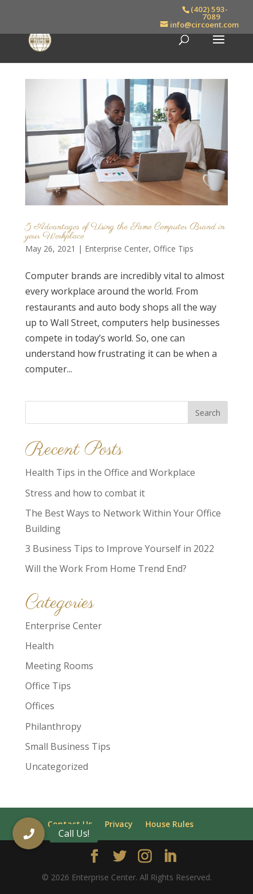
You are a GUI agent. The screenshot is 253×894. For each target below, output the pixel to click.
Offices (39, 706)
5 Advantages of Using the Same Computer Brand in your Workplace (125, 232)
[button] (29, 833)
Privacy (119, 823)
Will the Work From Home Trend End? (106, 568)
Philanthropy (53, 726)
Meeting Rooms (59, 665)
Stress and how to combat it (85, 493)
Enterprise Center (117, 248)
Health (39, 645)
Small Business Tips (67, 746)
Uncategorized (56, 766)
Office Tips (173, 248)
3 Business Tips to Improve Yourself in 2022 (119, 548)
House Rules (169, 823)
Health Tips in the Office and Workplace (110, 472)
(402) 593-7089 (209, 13)
